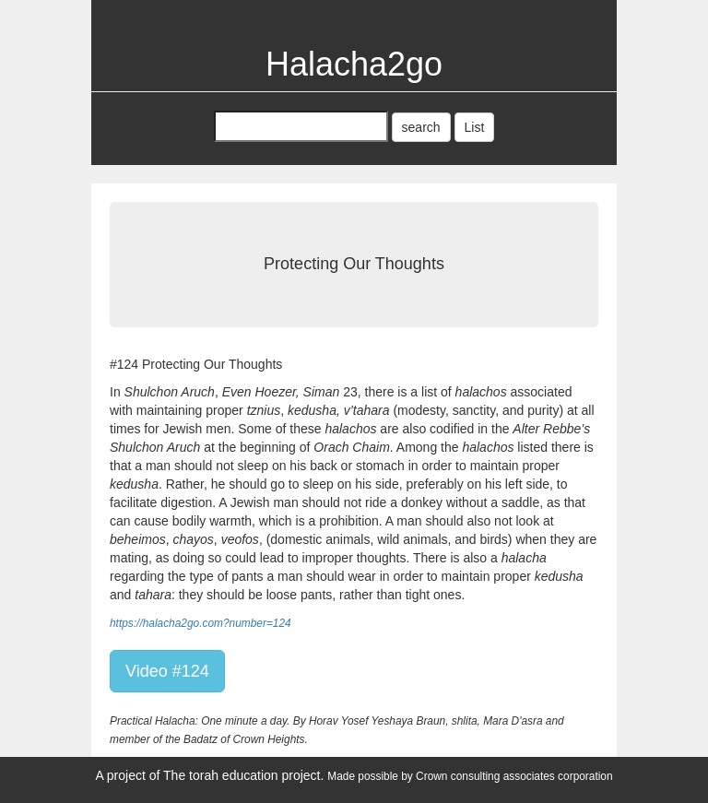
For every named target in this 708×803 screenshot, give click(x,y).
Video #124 (167, 671)
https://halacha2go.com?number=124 (200, 623)
